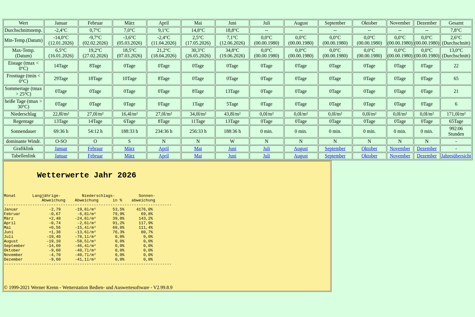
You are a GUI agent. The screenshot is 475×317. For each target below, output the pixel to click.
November (400, 148)
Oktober (369, 148)
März (130, 148)
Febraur (95, 148)
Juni (232, 148)
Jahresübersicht (456, 155)
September (335, 148)
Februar (95, 155)
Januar (61, 148)
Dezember (427, 148)
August (301, 148)
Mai (198, 148)
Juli (266, 148)
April (164, 148)
